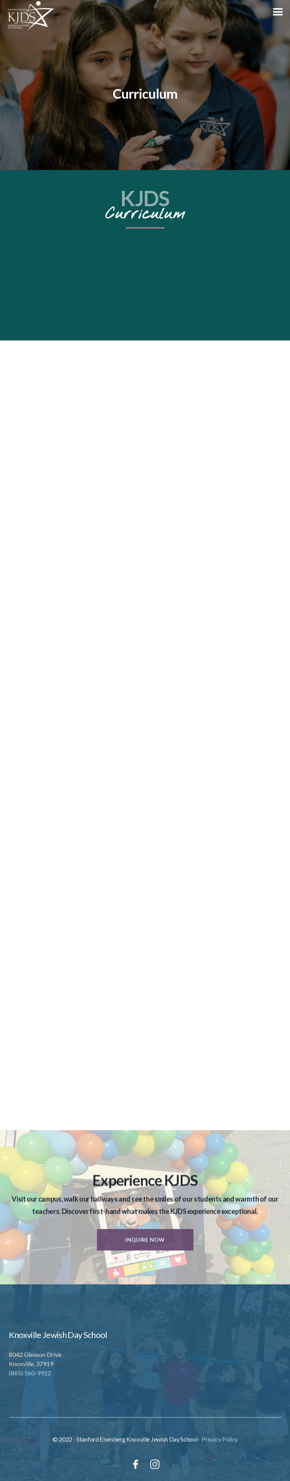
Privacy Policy (220, 1445)
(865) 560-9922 (30, 1373)
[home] (27, 15)
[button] (278, 11)
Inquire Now (145, 1245)
